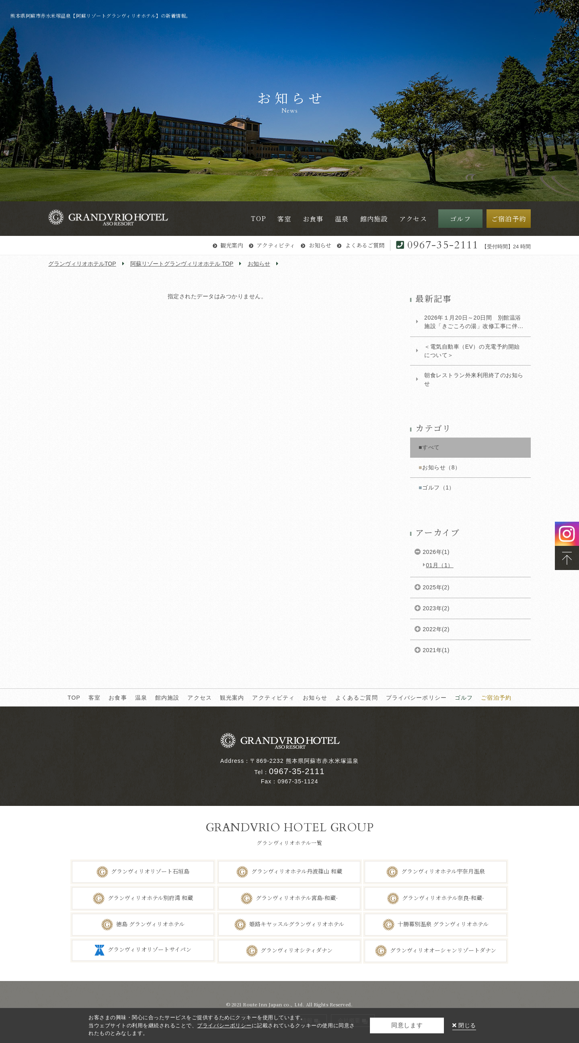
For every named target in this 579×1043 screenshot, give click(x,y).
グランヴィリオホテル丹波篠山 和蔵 (296, 871)
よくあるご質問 (364, 245)
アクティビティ (276, 245)
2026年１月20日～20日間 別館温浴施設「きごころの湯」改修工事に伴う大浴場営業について (474, 322)
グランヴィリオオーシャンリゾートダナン (443, 950)
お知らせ (320, 245)
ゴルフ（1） (438, 487)
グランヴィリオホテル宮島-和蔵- (297, 897)
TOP (74, 697)
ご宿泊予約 (496, 697)
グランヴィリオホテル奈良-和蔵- (443, 897)
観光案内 (231, 245)
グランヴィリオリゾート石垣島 (150, 871)
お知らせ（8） (441, 467)
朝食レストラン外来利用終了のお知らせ (474, 379)
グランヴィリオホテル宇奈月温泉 (443, 871)
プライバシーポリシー (416, 697)
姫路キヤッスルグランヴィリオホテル (296, 924)
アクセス (199, 697)
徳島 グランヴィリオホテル (150, 924)
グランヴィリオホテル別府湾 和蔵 (150, 897)
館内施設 (167, 697)
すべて (431, 447)
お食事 (118, 697)
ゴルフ (464, 697)
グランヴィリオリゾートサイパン (149, 950)
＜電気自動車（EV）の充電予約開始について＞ (472, 350)
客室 (94, 697)
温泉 (141, 697)
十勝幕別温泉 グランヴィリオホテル (443, 924)
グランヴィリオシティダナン (297, 950)
